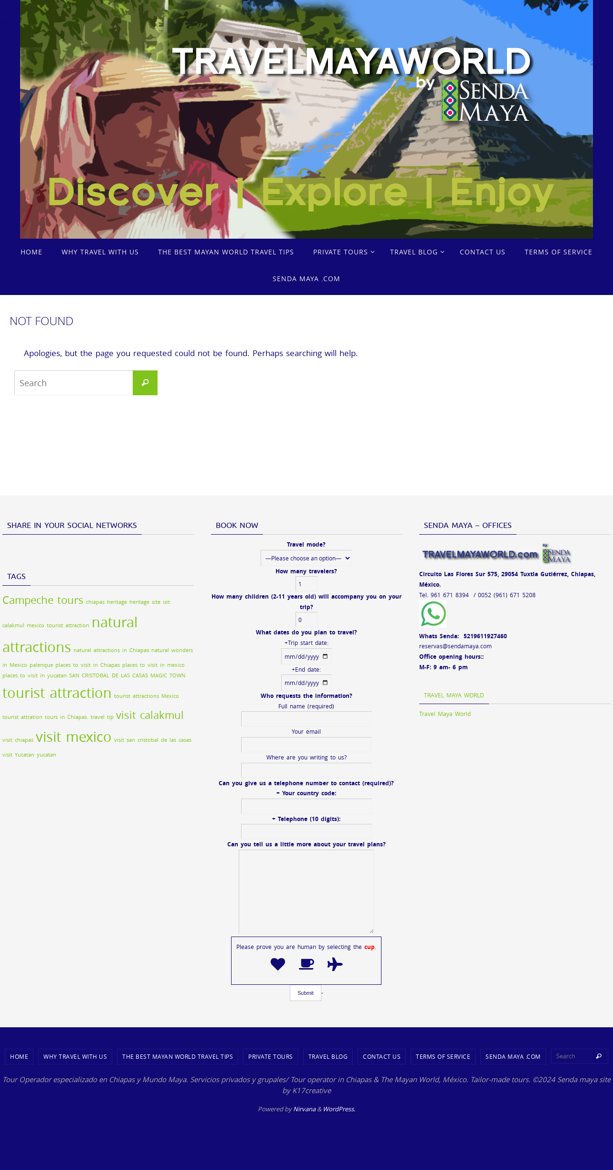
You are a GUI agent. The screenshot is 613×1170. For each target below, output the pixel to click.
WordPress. (339, 1109)
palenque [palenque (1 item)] (41, 665)
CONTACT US (382, 1056)
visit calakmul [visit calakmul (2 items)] (150, 715)
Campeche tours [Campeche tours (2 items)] (43, 600)
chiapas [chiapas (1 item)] (95, 602)
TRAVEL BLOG (328, 1056)
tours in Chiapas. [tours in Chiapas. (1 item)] (66, 717)
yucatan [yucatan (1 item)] (46, 754)
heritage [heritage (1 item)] (117, 602)
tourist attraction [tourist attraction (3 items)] (57, 692)
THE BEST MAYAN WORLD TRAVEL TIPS (177, 1056)
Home (19, 1056)
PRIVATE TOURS (270, 1056)
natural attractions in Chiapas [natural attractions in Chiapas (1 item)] (111, 650)
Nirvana (304, 1109)
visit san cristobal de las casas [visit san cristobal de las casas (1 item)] (152, 740)
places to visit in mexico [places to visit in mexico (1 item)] (153, 665)
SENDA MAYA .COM (513, 1056)
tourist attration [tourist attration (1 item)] (22, 717)
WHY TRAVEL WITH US (75, 1056)
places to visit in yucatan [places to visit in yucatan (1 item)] (34, 675)
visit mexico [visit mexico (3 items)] (74, 736)
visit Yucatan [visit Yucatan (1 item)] (18, 754)
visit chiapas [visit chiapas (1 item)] (17, 740)
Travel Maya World (454, 695)
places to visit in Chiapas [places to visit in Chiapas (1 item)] (87, 665)
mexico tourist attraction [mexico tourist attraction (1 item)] (58, 625)
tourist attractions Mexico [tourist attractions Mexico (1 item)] (146, 696)
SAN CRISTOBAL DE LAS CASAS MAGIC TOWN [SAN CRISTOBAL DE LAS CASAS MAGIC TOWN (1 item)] (127, 675)
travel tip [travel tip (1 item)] (102, 717)
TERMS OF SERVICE (443, 1056)
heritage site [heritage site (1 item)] (144, 602)
